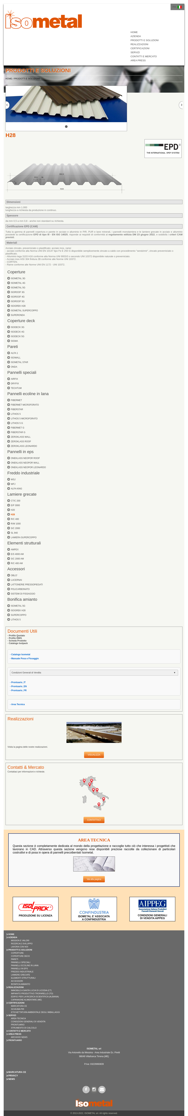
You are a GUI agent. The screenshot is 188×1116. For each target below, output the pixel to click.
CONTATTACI (94, 820)
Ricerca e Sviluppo (21, 943)
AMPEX (15, 549)
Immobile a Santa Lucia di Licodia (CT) (31, 990)
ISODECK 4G (17, 332)
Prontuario (17, 1025)
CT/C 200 (15, 500)
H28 (13, 514)
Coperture (16, 272)
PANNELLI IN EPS (19, 968)
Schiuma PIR (17, 1009)
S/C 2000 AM (17, 558)
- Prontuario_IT (18, 682)
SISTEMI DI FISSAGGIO (23, 593)
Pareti (12, 346)
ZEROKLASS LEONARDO (24, 446)
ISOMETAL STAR (19, 362)
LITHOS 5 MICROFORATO (24, 418)
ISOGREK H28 (18, 306)
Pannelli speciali (21, 372)
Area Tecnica (18, 1018)
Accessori (16, 569)
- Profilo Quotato (16, 635)
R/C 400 (15, 519)
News (11, 1079)
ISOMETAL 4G (18, 283)
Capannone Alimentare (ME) (26, 1000)
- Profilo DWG (15, 638)
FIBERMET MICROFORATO (25, 405)
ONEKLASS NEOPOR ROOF (25, 458)
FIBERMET (16, 400)
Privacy (13, 1075)
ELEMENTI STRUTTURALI (23, 978)
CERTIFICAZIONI (140, 48)
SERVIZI (135, 52)
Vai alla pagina (94, 879)
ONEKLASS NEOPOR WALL (25, 463)
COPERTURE (17, 953)
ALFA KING (16, 488)
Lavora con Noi (19, 947)
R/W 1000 (16, 523)
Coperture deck (21, 320)
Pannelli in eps (20, 451)
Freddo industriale (23, 473)
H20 (13, 510)
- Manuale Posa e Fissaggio (24, 658)
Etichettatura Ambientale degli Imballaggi (35, 1012)
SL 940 (14, 533)
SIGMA (14, 341)
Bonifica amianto (22, 599)
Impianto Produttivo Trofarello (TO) (32, 993)
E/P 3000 (15, 505)
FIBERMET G (17, 427)
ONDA (14, 367)
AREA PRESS (138, 60)
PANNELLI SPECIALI (20, 962)
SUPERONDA (18, 315)
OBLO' (14, 575)
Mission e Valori (20, 940)
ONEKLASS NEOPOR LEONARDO (28, 467)
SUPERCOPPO (18, 615)
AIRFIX (14, 379)
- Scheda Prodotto (17, 640)
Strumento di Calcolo (24, 1028)
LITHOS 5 (16, 414)
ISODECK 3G (17, 327)
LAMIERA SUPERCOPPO (24, 537)
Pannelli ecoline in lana (28, 393)
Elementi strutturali (24, 543)
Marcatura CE (19, 1006)
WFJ (13, 484)
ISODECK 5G (17, 336)
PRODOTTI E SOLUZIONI (145, 40)
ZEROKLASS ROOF (21, 441)
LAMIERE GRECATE (20, 975)
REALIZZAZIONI (139, 44)
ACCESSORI (17, 981)
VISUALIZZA (94, 755)
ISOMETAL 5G (18, 287)
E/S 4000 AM (17, 554)
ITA (174, 7)
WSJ (13, 479)
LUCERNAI (16, 580)
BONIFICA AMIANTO (20, 984)
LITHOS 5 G (17, 423)
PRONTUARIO (15, 1040)
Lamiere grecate (22, 494)
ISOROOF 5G (18, 301)
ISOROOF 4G (18, 297)
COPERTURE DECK (20, 956)
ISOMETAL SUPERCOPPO (24, 310)
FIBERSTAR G (18, 432)
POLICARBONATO (20, 589)
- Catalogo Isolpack (18, 643)
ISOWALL (16, 357)
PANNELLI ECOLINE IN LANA (25, 965)
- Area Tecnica (17, 704)
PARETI (14, 959)
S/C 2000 (15, 528)
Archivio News (19, 1037)
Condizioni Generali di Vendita (28, 1021)
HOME (134, 32)
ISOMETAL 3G (18, 278)
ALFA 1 (14, 353)
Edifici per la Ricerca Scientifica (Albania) (35, 996)
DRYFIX (15, 383)
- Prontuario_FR (18, 690)
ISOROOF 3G (18, 292)
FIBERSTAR (17, 409)
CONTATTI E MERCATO (144, 56)
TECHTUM (16, 388)
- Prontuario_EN (18, 686)
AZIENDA (136, 36)
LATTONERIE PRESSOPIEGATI (27, 584)
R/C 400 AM (17, 563)
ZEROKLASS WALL (21, 437)
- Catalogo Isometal (20, 654)
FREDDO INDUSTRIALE (22, 972)
